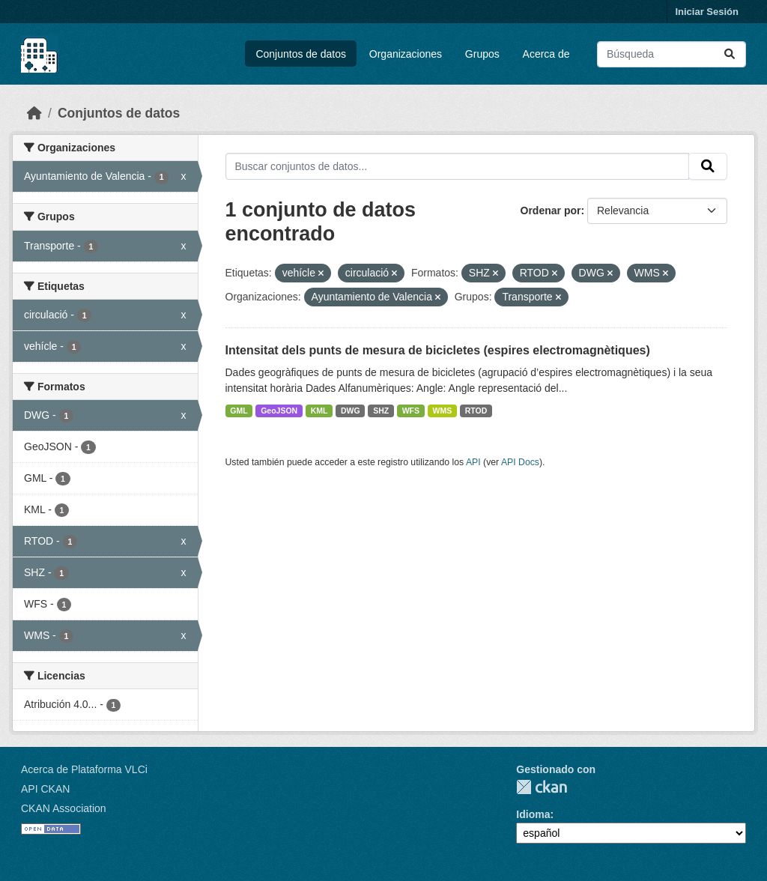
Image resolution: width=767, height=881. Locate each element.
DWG (350, 410)
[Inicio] (34, 113)
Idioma (533, 814)
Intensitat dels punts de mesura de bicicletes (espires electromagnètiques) (437, 350)
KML (319, 410)
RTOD (476, 410)
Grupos (482, 54)
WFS (410, 410)
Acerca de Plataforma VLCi (84, 769)
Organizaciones (405, 54)
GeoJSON (279, 410)
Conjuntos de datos (300, 54)
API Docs (520, 462)
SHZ (381, 410)
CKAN (541, 787)
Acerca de (546, 54)
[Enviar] (730, 54)
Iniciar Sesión (707, 11)
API (473, 462)
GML (238, 410)
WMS (442, 410)
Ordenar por (551, 211)
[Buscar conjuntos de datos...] (671, 54)
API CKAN (45, 789)
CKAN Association (63, 808)
